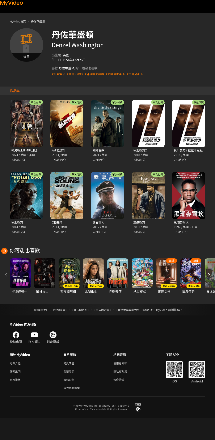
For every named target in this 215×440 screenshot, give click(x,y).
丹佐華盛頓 (42, 21)
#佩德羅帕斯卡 (119, 74)
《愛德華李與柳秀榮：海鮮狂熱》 (138, 329)
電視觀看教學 (72, 409)
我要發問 (69, 391)
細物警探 (99, 150)
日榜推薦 (16, 400)
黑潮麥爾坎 (182, 223)
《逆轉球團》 (57, 329)
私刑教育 (17, 223)
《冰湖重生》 (37, 329)
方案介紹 (16, 383)
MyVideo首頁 (19, 21)
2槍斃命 (57, 223)
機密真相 (99, 223)
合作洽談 (122, 400)
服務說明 (16, 391)
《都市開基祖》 (79, 329)
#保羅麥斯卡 (140, 74)
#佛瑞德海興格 (97, 74)
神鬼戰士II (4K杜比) (25, 150)
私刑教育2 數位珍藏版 (189, 150)
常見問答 (69, 383)
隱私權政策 (124, 391)
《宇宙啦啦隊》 (103, 329)
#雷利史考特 (76, 74)
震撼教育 (139, 223)
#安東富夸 (59, 74)
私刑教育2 (140, 150)
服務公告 (69, 400)
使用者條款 (124, 383)
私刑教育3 (59, 150)
